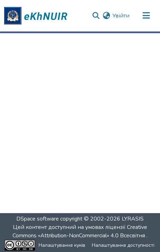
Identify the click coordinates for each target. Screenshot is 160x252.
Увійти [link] (120, 16)
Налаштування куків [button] (62, 245)
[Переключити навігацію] (146, 15)
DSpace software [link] (37, 219)
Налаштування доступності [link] (123, 245)
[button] (37, 15)
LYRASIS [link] (133, 219)
